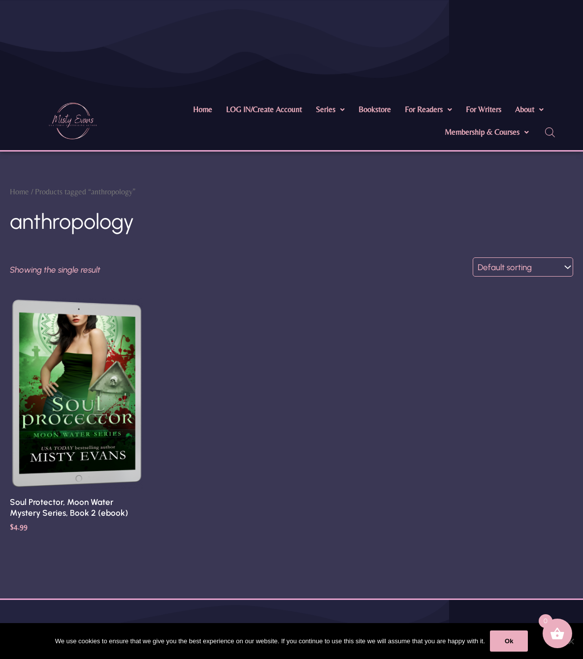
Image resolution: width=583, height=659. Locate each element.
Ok (509, 641)
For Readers (428, 109)
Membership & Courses (487, 132)
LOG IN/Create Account (264, 109)
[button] (330, 109)
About (529, 109)
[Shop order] (523, 267)
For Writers (483, 109)
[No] (571, 641)
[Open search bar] (550, 132)
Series (330, 109)
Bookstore (374, 109)
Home (202, 109)
